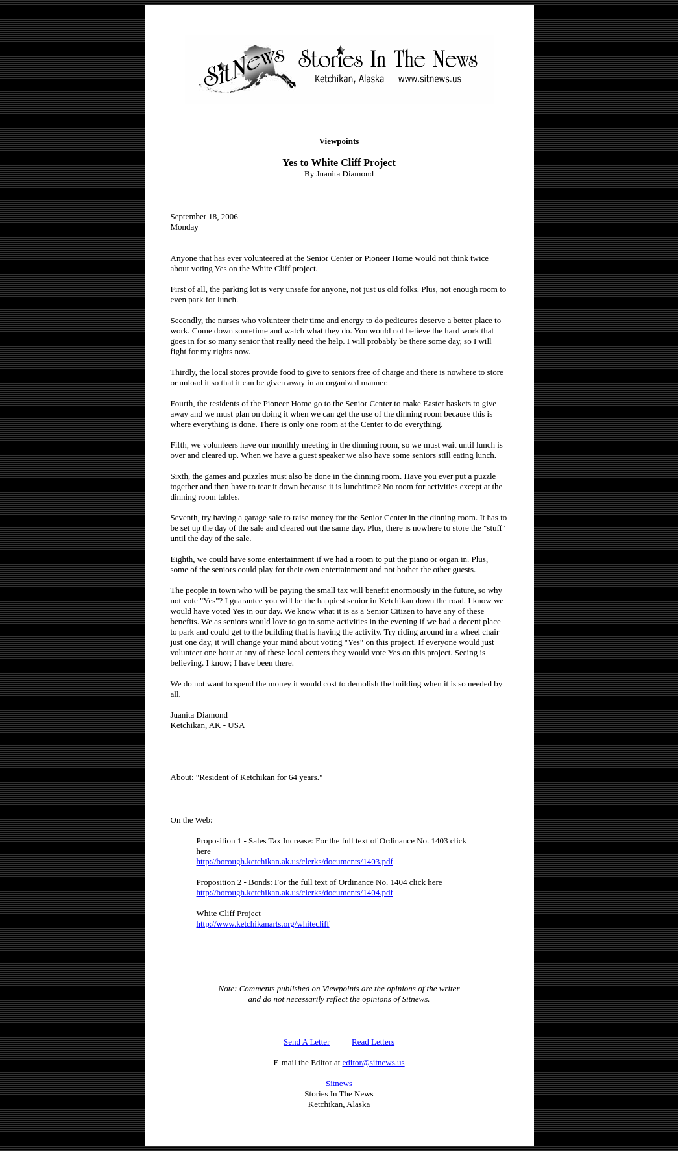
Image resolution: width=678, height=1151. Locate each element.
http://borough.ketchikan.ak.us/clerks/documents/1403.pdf (295, 861)
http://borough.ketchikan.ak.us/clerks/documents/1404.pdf (295, 892)
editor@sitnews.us (374, 1062)
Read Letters (373, 1042)
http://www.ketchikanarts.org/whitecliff (263, 923)
